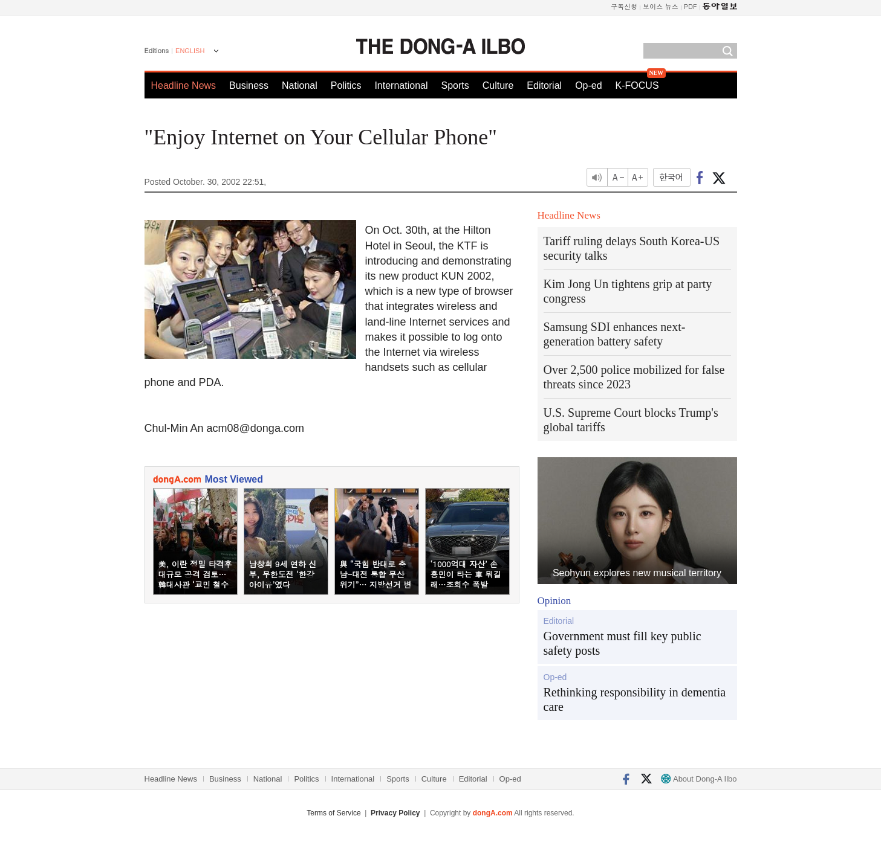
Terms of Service (333, 813)
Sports (455, 85)
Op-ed (588, 85)
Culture (498, 85)
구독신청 (624, 6)
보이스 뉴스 (660, 6)
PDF (690, 6)
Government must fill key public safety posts (622, 643)
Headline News (183, 85)
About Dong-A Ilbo (698, 778)
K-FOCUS (637, 85)
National (299, 85)
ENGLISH (189, 50)
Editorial (544, 85)
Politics (346, 85)
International (400, 85)
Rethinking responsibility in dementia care (635, 699)
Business (248, 85)
